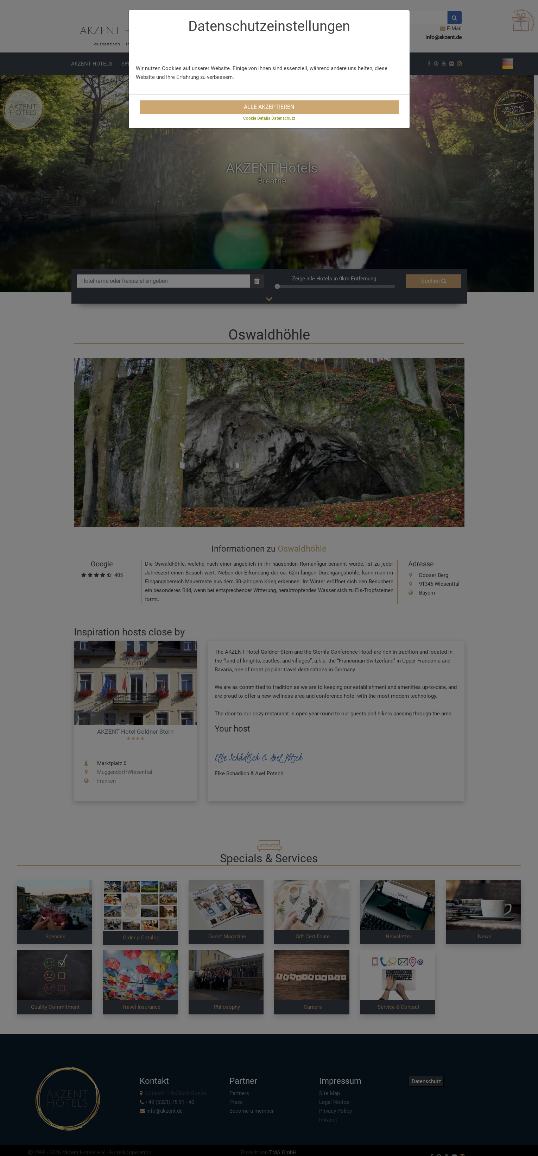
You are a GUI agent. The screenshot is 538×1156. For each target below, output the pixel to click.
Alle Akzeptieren (269, 107)
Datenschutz (283, 118)
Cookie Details (256, 118)
